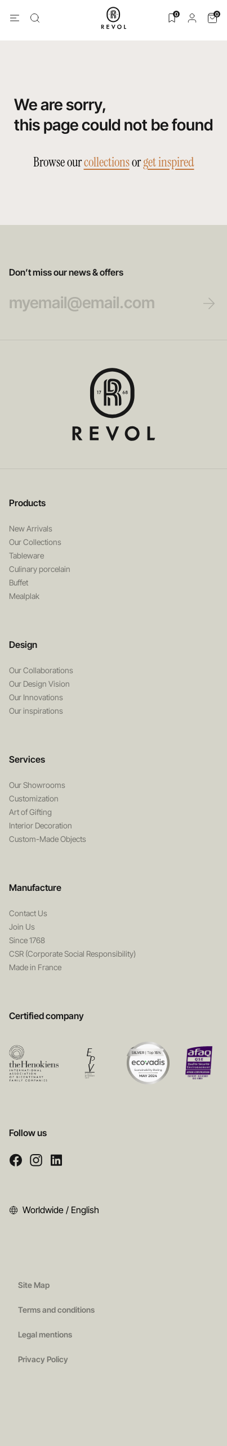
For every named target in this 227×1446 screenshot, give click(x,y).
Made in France (35, 967)
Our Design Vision (39, 683)
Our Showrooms (37, 785)
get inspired (168, 162)
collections (107, 162)
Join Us (22, 926)
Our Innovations (36, 697)
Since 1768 (27, 940)
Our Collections (35, 542)
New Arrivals (30, 528)
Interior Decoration (40, 825)
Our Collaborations (41, 670)
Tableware (26, 555)
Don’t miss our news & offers (103, 290)
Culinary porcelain (39, 569)
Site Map (34, 1285)
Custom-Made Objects (47, 839)
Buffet (18, 582)
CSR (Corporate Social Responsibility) (72, 953)
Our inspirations (36, 710)
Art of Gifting (30, 812)
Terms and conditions (56, 1309)
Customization (34, 798)
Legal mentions (45, 1334)
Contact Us (28, 913)
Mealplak (24, 596)
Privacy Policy (43, 1359)
